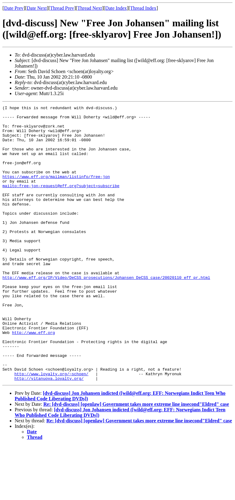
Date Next (37, 8)
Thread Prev (62, 8)
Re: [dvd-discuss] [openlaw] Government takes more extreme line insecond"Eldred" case (136, 459)
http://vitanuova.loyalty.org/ (49, 433)
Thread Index (143, 8)
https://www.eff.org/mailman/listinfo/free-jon (56, 191)
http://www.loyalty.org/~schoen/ (51, 428)
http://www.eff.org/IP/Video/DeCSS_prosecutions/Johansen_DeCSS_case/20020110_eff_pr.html (106, 312)
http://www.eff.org (33, 378)
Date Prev (14, 8)
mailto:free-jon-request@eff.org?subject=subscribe (60, 202)
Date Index (116, 8)
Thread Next (89, 8)
